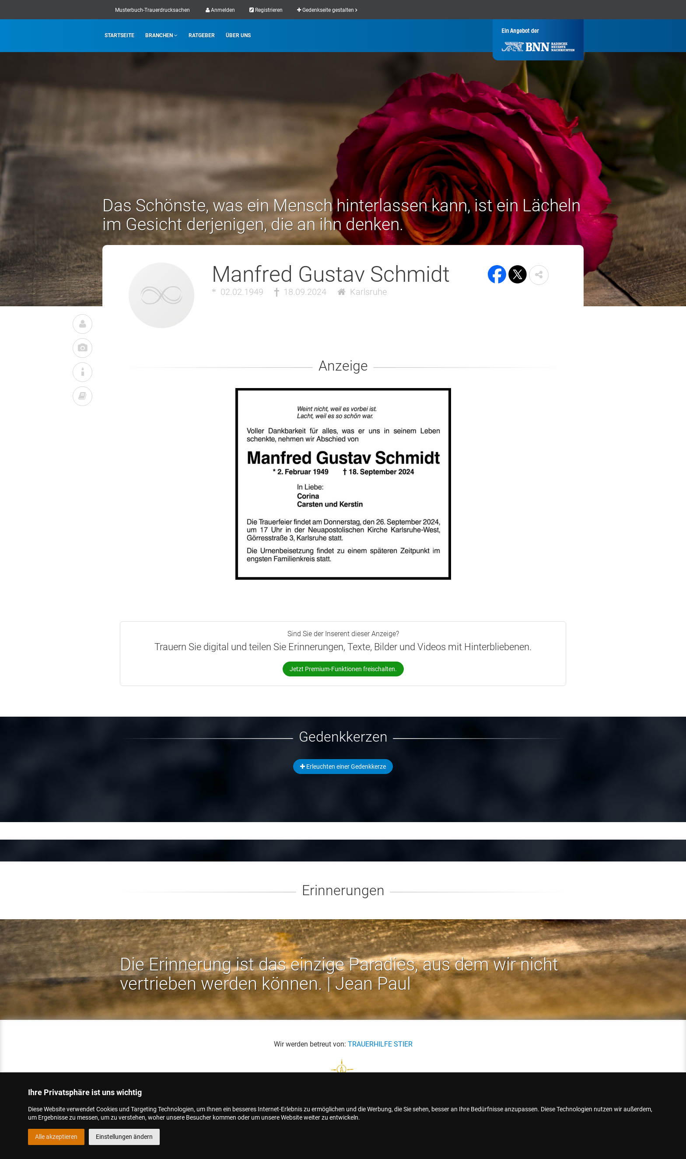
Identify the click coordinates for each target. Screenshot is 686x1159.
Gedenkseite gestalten (327, 10)
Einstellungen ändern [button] (124, 1136)
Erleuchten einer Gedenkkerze (343, 766)
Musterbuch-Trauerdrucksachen (152, 10)
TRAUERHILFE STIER (380, 1044)
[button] (539, 275)
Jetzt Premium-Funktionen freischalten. (343, 668)
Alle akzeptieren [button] (56, 1136)
